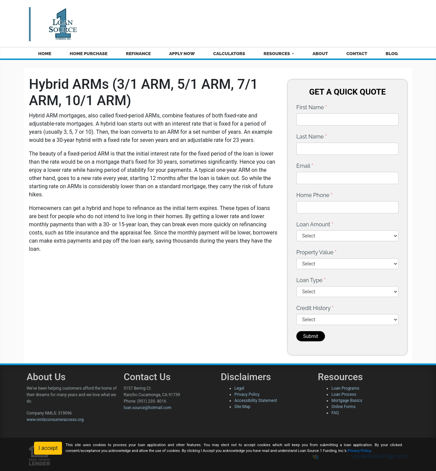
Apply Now (181, 53)
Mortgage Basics (346, 400)
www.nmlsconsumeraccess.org (55, 419)
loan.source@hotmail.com (147, 407)
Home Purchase (89, 53)
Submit (310, 336)
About (320, 53)
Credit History (314, 308)
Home (44, 53)
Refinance (138, 53)
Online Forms (343, 406)
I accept (48, 448)
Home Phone (314, 195)
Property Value (316, 252)
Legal (239, 388)
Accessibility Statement (255, 400)
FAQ (335, 412)
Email (304, 166)
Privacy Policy (247, 394)
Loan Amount (314, 224)
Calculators (229, 53)
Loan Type (311, 280)
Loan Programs (345, 388)
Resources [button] (277, 53)
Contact (356, 53)
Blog (392, 53)
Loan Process (343, 394)
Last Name (311, 136)
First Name (311, 107)
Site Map (242, 406)
